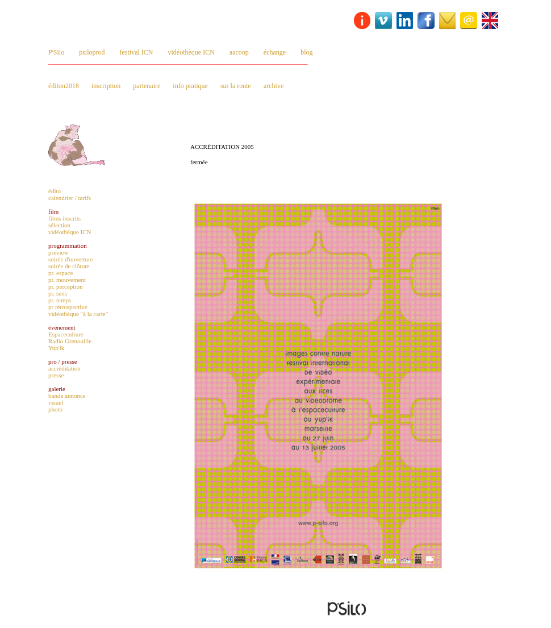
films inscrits (64, 218)
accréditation (64, 368)
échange (275, 52)
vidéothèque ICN (191, 52)
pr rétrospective (67, 306)
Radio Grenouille (69, 341)
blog (306, 52)
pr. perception (65, 286)
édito (54, 191)
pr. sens (57, 293)
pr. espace (60, 272)
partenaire (146, 86)
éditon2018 (63, 86)
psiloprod (92, 52)
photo (55, 409)
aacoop (239, 52)
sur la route (235, 86)
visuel (55, 402)
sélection (59, 225)
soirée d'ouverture (70, 259)
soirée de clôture (69, 266)
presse (56, 375)
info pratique (190, 86)
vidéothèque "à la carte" (78, 313)
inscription (105, 86)
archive (273, 86)
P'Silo (56, 52)
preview (58, 252)
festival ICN (136, 52)
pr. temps (59, 300)
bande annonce (67, 395)
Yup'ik (56, 347)
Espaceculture (66, 334)
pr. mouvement (67, 279)
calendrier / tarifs (69, 197)
